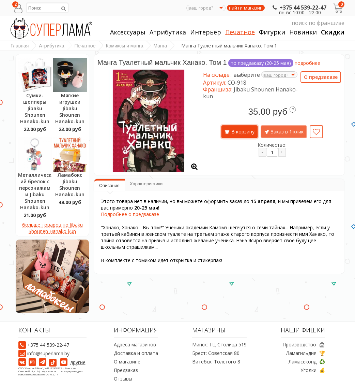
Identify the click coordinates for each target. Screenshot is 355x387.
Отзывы (123, 378)
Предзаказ (126, 370)
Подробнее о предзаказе (130, 214)
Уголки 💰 (312, 370)
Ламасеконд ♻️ (307, 361)
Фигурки (272, 32)
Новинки (303, 32)
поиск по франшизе (280, 23)
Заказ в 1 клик (287, 131)
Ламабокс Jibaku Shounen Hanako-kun (69, 185)
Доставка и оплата (136, 353)
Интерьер (205, 32)
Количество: (272, 145)
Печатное (240, 32)
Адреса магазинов (135, 344)
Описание (109, 185)
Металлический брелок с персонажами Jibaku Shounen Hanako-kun (34, 191)
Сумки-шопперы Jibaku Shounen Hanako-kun (34, 108)
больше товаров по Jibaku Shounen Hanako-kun (52, 227)
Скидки (332, 32)
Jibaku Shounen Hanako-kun (250, 93)
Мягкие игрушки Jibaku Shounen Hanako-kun (69, 108)
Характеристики (146, 183)
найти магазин (246, 8)
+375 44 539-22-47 (298, 7)
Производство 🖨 (303, 344)
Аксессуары (127, 32)
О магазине (127, 361)
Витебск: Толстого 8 (216, 361)
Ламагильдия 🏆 (305, 353)
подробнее (307, 63)
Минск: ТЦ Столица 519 (219, 344)
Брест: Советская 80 (216, 353)
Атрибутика (168, 32)
